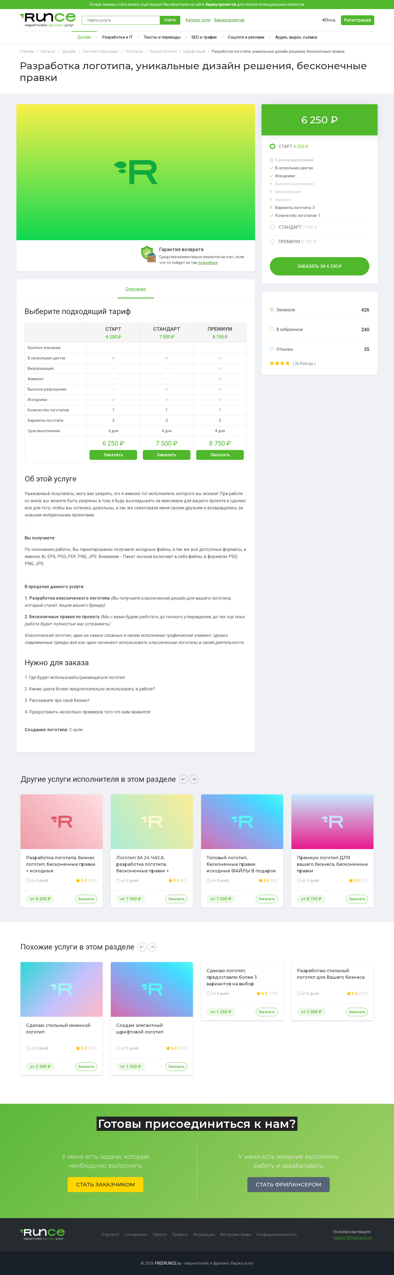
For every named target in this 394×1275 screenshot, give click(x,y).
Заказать (113, 454)
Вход (328, 20)
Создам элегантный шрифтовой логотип (139, 1029)
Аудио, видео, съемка (296, 37)
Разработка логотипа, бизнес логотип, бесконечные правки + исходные (60, 864)
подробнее (208, 262)
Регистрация (357, 20)
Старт (289, 146)
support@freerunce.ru (352, 1237)
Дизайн (84, 37)
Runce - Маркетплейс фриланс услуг (48, 20)
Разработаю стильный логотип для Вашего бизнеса (331, 974)
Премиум (293, 241)
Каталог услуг (198, 20)
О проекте (110, 1234)
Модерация (204, 1234)
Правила (180, 1234)
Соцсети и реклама (246, 37)
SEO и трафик (204, 37)
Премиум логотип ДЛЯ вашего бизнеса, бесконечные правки (332, 864)
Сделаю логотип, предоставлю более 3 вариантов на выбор (232, 977)
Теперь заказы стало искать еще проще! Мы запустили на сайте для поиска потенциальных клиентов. (197, 4)
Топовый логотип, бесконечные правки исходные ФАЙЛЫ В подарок (241, 864)
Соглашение (136, 1234)
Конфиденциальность (277, 1234)
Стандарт (294, 227)
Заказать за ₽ (319, 266)
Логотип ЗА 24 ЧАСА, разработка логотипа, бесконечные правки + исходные (142, 867)
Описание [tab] (135, 289)
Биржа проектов (229, 20)
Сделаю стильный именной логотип (58, 1029)
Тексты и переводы (162, 37)
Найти (170, 20)
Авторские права (235, 1234)
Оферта (160, 1234)
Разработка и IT (117, 37)
